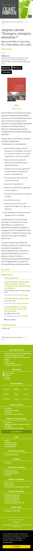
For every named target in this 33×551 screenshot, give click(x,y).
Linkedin (7, 379)
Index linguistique (10, 446)
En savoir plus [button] (7, 542)
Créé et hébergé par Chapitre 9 (11, 525)
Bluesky (7, 377)
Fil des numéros (9, 373)
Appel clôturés (9, 485)
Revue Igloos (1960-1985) (12, 511)
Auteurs (7, 440)
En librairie (8, 475)
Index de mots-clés (10, 442)
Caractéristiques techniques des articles (17, 487)
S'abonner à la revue (11, 471)
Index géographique (11, 444)
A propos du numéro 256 (12, 499)
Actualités (8, 463)
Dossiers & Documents (12, 454)
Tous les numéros (16, 431)
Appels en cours (9, 483)
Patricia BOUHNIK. (15, 309)
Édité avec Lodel (26, 525)
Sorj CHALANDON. (16, 298)
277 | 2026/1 (24, 295)
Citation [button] (17, 68)
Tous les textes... (10, 319)
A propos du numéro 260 (12, 495)
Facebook (8, 375)
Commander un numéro (12, 473)
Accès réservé (17, 526)
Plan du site (16, 522)
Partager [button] (7, 72)
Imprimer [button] (6, 68)
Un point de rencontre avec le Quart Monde (18, 353)
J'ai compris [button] (16, 546)
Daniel (6, 49)
